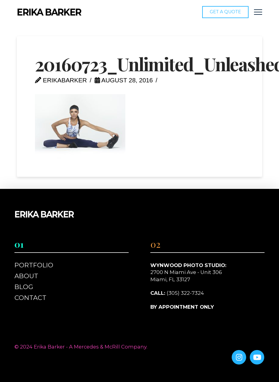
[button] (258, 12)
